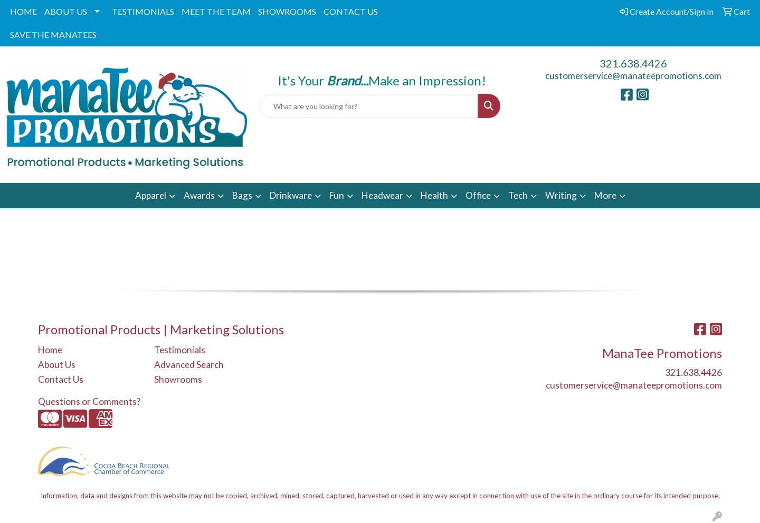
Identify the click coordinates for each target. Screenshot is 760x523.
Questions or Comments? (89, 401)
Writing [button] (561, 195)
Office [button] (478, 195)
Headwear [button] (382, 195)
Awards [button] (199, 195)
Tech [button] (518, 195)
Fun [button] (336, 195)
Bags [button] (242, 195)
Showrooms (178, 379)
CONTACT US (351, 11)
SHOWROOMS (287, 11)
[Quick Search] (369, 106)
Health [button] (434, 195)
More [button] (605, 195)
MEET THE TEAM (216, 11)
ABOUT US (65, 11)
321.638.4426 (633, 63)
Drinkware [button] (291, 195)
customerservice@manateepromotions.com (633, 75)
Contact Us (60, 379)
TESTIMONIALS (143, 11)
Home (50, 349)
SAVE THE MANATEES (53, 35)
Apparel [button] (150, 195)
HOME (23, 11)
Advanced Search (189, 364)
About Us (56, 364)
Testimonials (179, 349)
